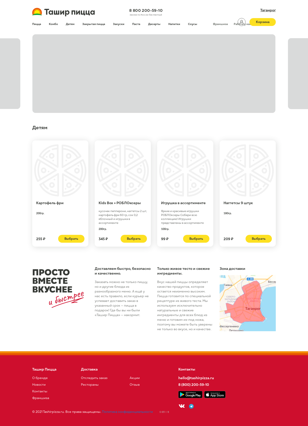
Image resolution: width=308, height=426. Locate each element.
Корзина (263, 22)
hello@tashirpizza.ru (196, 377)
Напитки (174, 24)
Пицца (36, 24)
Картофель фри (50, 203)
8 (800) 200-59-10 (193, 384)
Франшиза (220, 24)
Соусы (192, 24)
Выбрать (71, 239)
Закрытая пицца (93, 24)
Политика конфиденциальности (127, 412)
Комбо (53, 24)
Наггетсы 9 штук (238, 203)
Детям (70, 24)
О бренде (40, 378)
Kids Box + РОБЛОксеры (120, 203)
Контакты (39, 391)
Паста (136, 24)
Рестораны (90, 385)
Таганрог (268, 10)
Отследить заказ (94, 378)
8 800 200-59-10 (146, 10)
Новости (39, 385)
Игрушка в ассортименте (183, 203)
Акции (135, 378)
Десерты (154, 24)
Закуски (118, 24)
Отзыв (135, 385)
